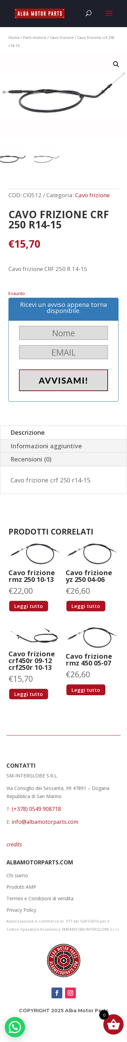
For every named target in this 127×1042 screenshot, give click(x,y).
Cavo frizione (62, 37)
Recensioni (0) (30, 459)
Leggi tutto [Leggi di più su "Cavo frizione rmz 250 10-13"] (28, 606)
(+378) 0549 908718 (36, 809)
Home (14, 37)
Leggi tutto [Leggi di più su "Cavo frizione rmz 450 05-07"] (85, 689)
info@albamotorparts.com (45, 821)
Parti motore (34, 37)
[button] (116, 64)
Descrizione (27, 432)
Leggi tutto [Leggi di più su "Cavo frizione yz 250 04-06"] (85, 606)
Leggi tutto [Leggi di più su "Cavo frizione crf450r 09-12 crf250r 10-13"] (28, 693)
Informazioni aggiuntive (46, 446)
